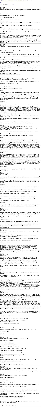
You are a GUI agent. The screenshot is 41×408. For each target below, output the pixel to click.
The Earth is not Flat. (10, 4)
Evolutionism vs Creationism (21, 0)
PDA (1, 2)
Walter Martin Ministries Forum (5, 0)
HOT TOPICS (13, 0)
